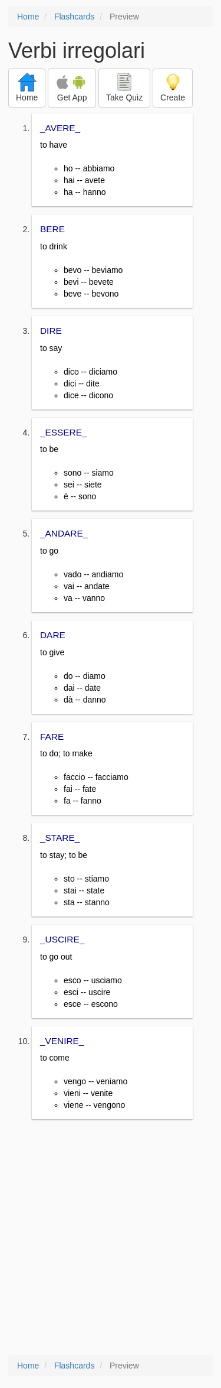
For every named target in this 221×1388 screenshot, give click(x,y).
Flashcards (74, 16)
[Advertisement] (110, 1238)
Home (28, 16)
